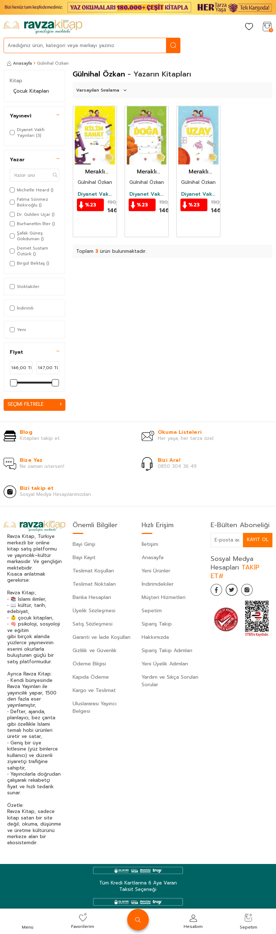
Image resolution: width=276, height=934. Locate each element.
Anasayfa (19, 63)
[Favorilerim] (249, 27)
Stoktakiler (25, 286)
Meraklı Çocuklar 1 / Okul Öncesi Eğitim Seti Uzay (198, 172)
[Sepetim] (267, 27)
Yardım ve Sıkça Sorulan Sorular (170, 681)
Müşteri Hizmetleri (163, 597)
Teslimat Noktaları (94, 584)
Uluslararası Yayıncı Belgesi (94, 707)
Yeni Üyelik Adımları (165, 664)
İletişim (150, 544)
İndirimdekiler (158, 584)
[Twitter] (236, 591)
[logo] (43, 27)
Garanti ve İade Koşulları (101, 637)
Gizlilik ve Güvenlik (95, 651)
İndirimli (21, 308)
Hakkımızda (155, 637)
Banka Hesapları (92, 597)
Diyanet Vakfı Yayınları (95, 194)
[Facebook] (218, 591)
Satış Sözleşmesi (92, 624)
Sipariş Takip (157, 624)
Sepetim (152, 611)
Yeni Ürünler (156, 571)
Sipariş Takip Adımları (167, 651)
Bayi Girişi (84, 544)
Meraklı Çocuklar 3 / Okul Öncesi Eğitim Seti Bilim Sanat (95, 172)
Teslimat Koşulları (93, 571)
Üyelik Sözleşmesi (94, 611)
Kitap (16, 80)
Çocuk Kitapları (31, 91)
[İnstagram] (254, 591)
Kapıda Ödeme (91, 677)
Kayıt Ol (257, 540)
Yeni (18, 329)
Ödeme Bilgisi (89, 664)
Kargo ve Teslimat (94, 690)
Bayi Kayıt (84, 558)
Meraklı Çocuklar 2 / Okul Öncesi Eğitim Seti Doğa (147, 172)
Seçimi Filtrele (34, 404)
